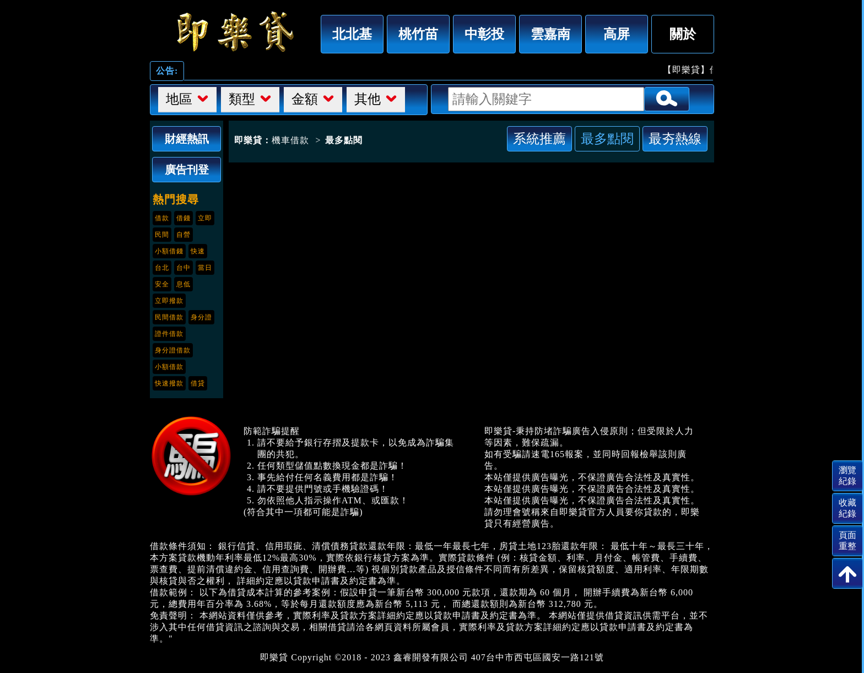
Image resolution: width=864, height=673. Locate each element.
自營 (183, 234)
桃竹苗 (418, 33)
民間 (162, 234)
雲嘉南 (550, 33)
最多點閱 (607, 138)
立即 (205, 218)
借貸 (198, 383)
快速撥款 (169, 383)
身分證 (201, 317)
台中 (183, 268)
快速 (198, 251)
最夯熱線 (675, 138)
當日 (205, 268)
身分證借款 (173, 350)
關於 (682, 33)
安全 (162, 284)
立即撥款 (169, 301)
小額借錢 (169, 251)
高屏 (616, 33)
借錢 (183, 218)
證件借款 (169, 334)
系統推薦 (539, 138)
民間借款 (169, 317)
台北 (162, 268)
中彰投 (484, 33)
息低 (183, 284)
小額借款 (169, 367)
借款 (162, 218)
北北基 (352, 33)
